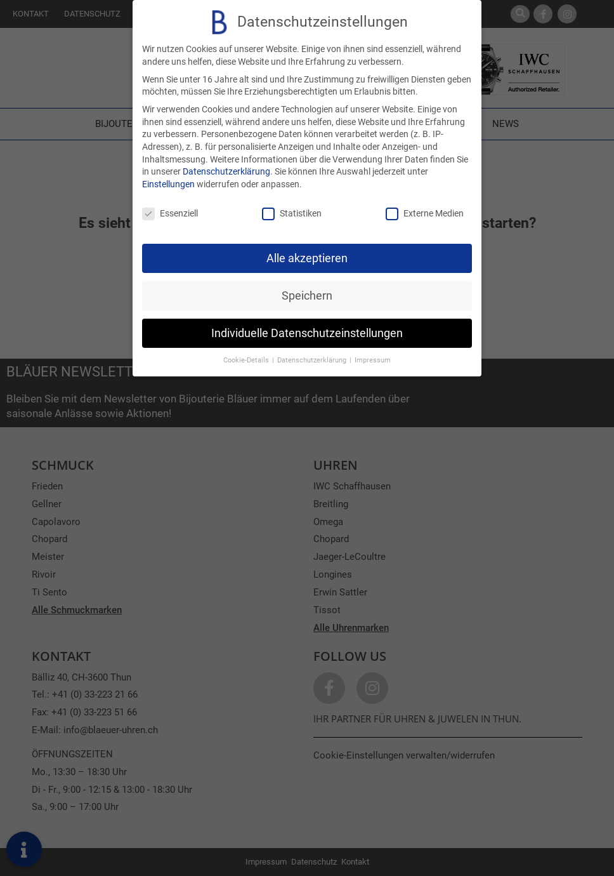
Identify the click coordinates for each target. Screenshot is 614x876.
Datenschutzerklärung (226, 171)
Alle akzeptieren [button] (307, 257)
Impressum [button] (373, 360)
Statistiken (292, 214)
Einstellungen (168, 184)
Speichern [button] (307, 295)
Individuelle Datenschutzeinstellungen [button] (307, 332)
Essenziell (170, 214)
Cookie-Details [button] (247, 360)
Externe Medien (425, 214)
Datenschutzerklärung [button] (312, 360)
